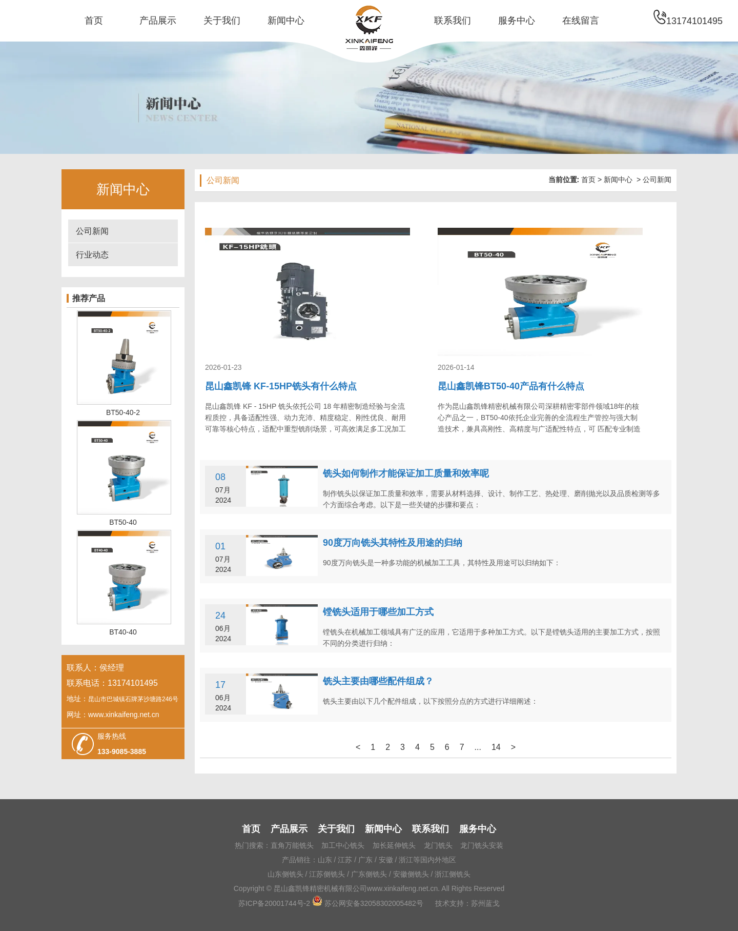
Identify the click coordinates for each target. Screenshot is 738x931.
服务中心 (516, 20)
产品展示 (157, 20)
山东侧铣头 (285, 874)
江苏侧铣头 (327, 874)
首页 (94, 20)
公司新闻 (92, 231)
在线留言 (580, 20)
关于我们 (221, 20)
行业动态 (92, 254)
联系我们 (452, 20)
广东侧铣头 (369, 874)
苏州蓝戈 (485, 903)
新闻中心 (286, 20)
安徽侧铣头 (411, 874)
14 (496, 747)
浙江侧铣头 (452, 874)
